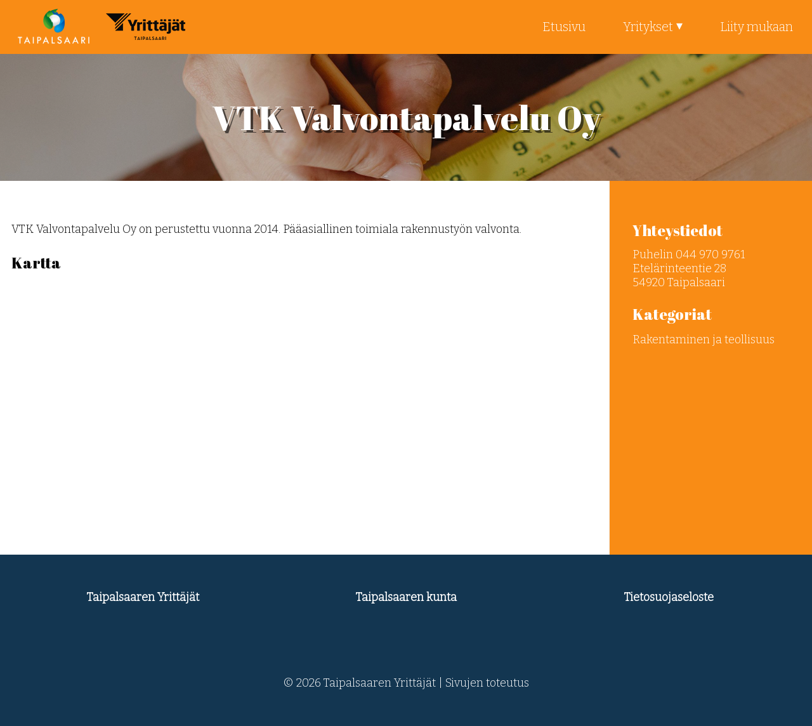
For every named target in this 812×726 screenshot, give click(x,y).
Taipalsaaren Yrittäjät (143, 597)
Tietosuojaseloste (669, 597)
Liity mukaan (756, 26)
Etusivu (564, 26)
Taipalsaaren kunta (406, 597)
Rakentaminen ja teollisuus (703, 339)
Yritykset (648, 26)
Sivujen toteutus (487, 683)
